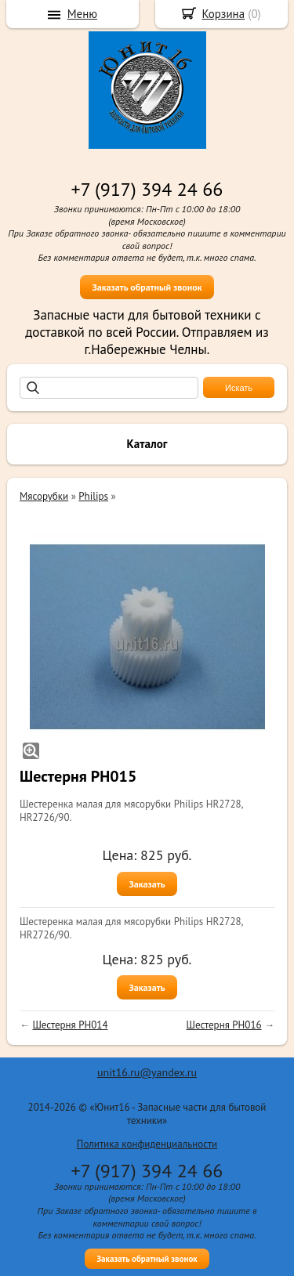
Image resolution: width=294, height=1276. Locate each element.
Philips (93, 496)
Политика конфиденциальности (147, 1144)
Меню (82, 13)
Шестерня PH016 (224, 1025)
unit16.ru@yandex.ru (147, 1072)
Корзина (223, 13)
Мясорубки (44, 496)
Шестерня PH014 (69, 1025)
